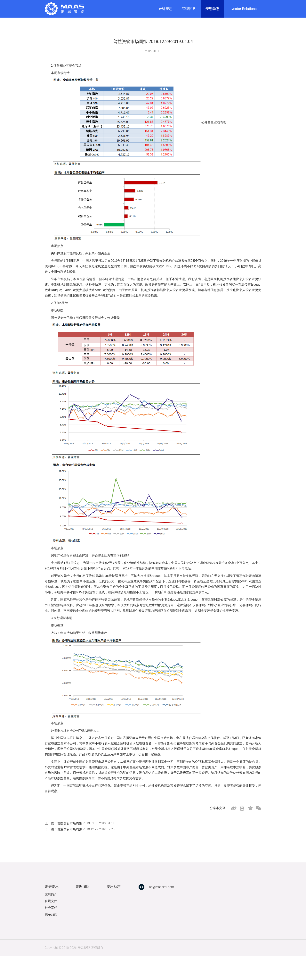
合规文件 (51, 901)
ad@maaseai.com (161, 887)
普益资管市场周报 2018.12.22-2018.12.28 (86, 829)
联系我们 (51, 914)
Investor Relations (243, 9)
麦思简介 (51, 894)
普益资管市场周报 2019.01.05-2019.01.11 (86, 823)
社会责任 (51, 908)
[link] (64, 8)
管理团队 (189, 9)
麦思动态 (212, 9)
